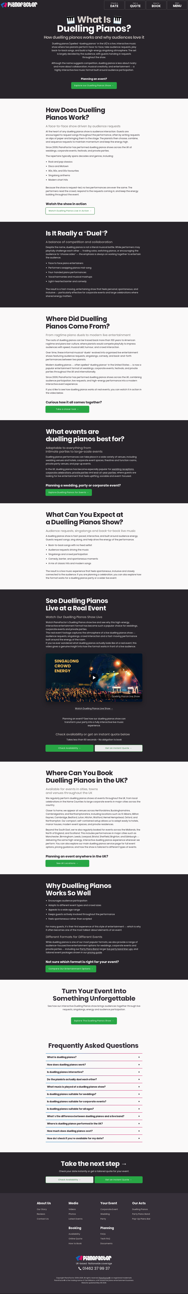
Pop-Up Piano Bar (141, 1219)
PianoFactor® (104, 1279)
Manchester (52, 837)
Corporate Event (109, 1210)
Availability (74, 1234)
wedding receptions (123, 469)
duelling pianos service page (105, 844)
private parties (80, 472)
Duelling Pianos (140, 1210)
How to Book (75, 1244)
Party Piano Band (89, 949)
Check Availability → (69, 748)
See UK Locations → (67, 863)
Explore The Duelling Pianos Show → (94, 1021)
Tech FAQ (105, 1239)
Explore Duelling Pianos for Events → (69, 492)
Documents (106, 1244)
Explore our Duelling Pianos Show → (94, 85)
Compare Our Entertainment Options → (71, 969)
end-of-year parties (105, 472)
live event (111, 578)
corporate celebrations (58, 472)
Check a (114, 5)
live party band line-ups (120, 949)
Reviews (41, 1214)
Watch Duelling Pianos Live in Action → (71, 210)
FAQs (103, 1234)
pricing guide (94, 953)
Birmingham (66, 837)
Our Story (42, 1210)
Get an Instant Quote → (118, 748)
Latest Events (75, 1219)
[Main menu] (177, 5)
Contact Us (43, 1219)
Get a (135, 5)
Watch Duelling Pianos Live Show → (94, 708)
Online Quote (75, 1239)
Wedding (105, 1214)
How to (156, 5)
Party (103, 1219)
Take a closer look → (67, 409)
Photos (72, 1214)
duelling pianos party (82, 578)
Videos (72, 1210)
